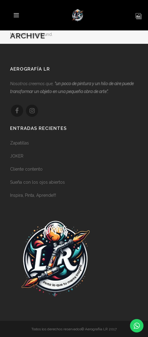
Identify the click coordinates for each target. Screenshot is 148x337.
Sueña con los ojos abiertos (37, 184)
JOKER (16, 158)
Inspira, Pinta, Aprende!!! (33, 197)
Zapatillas (19, 145)
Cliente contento (26, 171)
